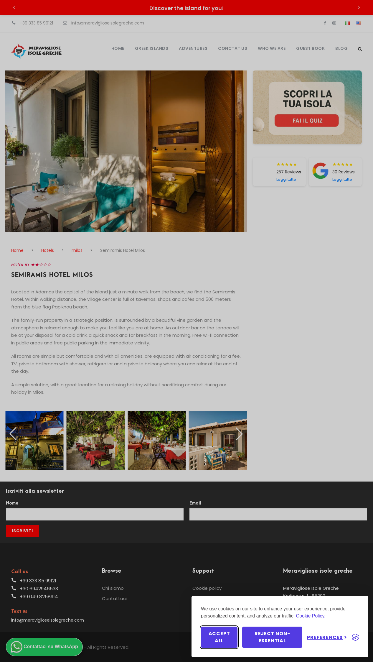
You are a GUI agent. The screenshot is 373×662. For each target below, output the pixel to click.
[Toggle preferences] (327, 637)
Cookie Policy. (311, 615)
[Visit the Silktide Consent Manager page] (355, 637)
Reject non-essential (272, 637)
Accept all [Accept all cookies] (219, 637)
